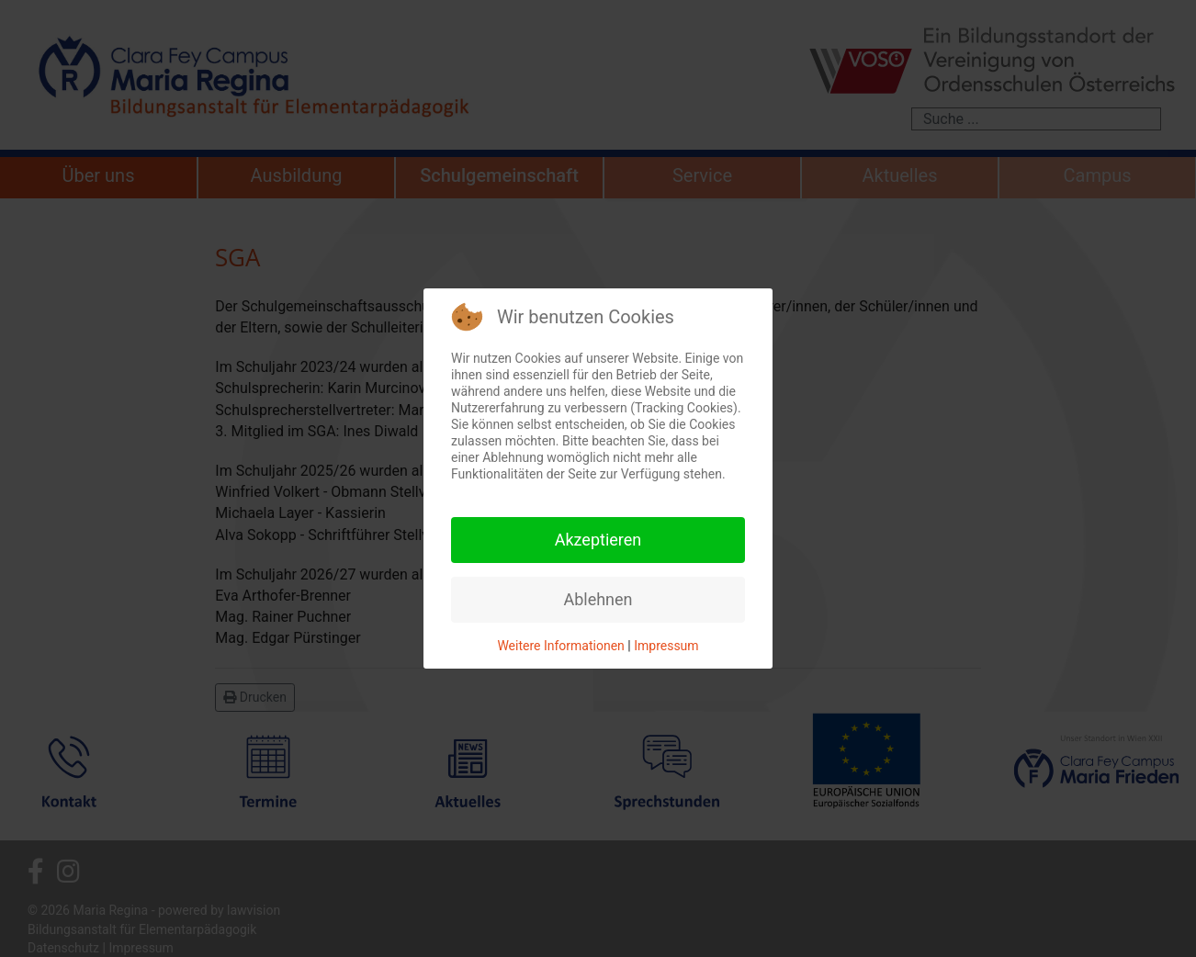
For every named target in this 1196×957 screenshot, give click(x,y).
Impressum (666, 645)
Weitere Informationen (560, 645)
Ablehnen (597, 599)
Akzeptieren (598, 539)
